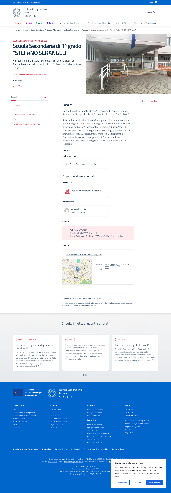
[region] (138, 473)
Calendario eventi (132, 415)
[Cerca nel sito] (151, 12)
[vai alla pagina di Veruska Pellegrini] (78, 208)
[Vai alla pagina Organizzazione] (37, 29)
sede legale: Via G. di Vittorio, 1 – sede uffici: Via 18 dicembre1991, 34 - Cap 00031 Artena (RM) (88, 459)
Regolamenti (151, 23)
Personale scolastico (95, 409)
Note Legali (75, 449)
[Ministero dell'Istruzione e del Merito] (26, 2)
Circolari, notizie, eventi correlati (27, 123)
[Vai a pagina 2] (86, 375)
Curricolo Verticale (94, 442)
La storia (53, 427)
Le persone (54, 415)
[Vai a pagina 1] (83, 375)
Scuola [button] (18, 23)
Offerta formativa (94, 424)
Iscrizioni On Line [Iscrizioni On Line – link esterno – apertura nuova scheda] (20, 421)
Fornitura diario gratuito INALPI (132, 345)
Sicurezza (138, 23)
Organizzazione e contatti (24, 114)
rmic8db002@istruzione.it (87, 233)
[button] (29, 97)
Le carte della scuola (58, 421)
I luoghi (53, 412)
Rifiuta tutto (137, 482)
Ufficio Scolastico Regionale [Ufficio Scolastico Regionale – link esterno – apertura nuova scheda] (24, 412)
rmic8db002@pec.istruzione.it (113, 236)
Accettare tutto (154, 482)
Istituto (17, 85)
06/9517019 (84, 230)
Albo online (46, 449)
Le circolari (129, 412)
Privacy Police (61, 449)
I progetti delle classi (95, 427)
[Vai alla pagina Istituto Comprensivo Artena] (75, 29)
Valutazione (92, 430)
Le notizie (129, 409)
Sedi (15, 119)
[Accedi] (153, 2)
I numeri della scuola (58, 418)
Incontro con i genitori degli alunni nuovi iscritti (34, 346)
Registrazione (118, 449)
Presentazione (56, 409)
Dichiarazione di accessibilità (96, 449)
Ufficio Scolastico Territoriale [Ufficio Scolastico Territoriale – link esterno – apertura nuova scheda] (24, 415)
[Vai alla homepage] (17, 12)
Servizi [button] (28, 23)
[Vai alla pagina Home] (17, 29)
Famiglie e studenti (95, 412)
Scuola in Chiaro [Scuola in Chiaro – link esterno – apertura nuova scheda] (19, 418)
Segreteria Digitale (122, 23)
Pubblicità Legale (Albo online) (99, 23)
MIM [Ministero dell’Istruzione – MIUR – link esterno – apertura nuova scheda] (14, 409)
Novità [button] (39, 23)
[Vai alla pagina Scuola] (25, 29)
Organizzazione (56, 424)
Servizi (16, 109)
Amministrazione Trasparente (72, 23)
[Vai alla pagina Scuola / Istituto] (54, 29)
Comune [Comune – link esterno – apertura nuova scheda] (16, 427)
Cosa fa (17, 105)
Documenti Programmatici (98, 433)
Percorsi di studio (94, 415)
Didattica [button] (51, 23)
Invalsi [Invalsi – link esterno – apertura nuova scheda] (15, 424)
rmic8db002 (94, 468)
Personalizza (122, 482)
